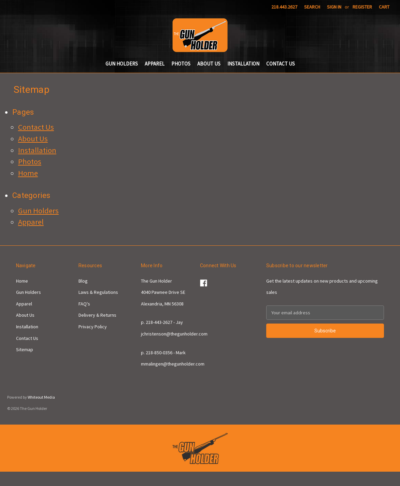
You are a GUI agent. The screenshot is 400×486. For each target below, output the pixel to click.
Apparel (155, 63)
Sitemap (24, 349)
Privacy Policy (92, 327)
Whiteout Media (41, 397)
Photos (180, 63)
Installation (243, 63)
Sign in (334, 7)
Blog (83, 281)
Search (312, 7)
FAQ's (84, 304)
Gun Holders (121, 63)
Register (362, 7)
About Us (208, 63)
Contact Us (280, 63)
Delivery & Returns (97, 315)
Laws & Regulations (98, 292)
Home (28, 173)
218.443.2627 (284, 7)
